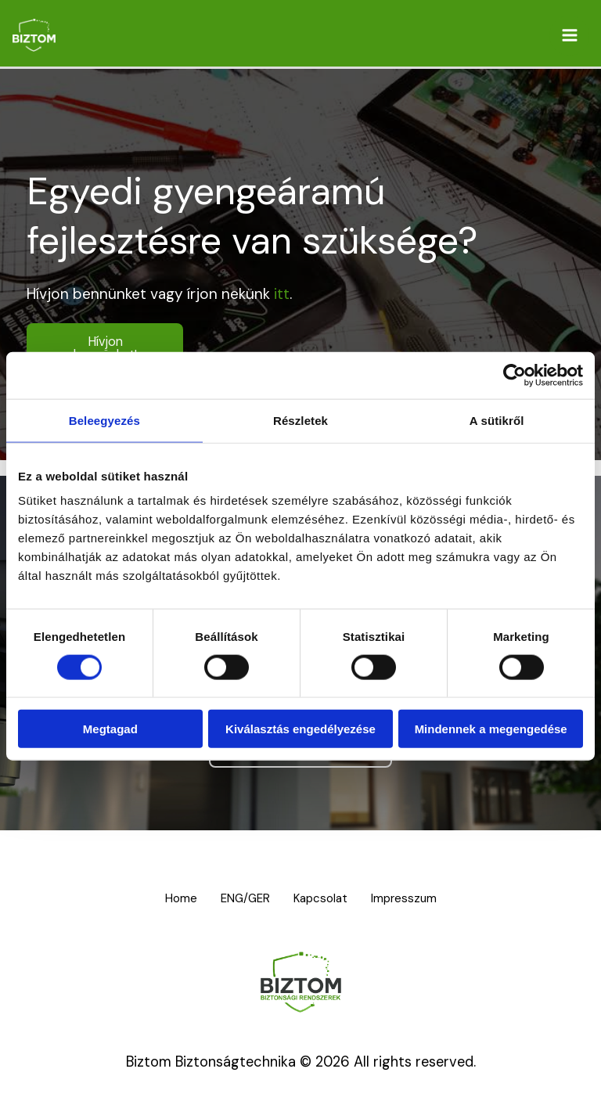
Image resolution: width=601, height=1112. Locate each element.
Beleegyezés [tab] (104, 419)
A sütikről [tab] (497, 419)
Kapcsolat (325, 898)
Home (172, 898)
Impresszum (414, 898)
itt (282, 294)
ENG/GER (243, 898)
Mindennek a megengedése (491, 729)
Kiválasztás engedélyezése (300, 729)
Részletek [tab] (300, 419)
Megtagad (110, 729)
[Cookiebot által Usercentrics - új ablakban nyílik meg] (514, 375)
